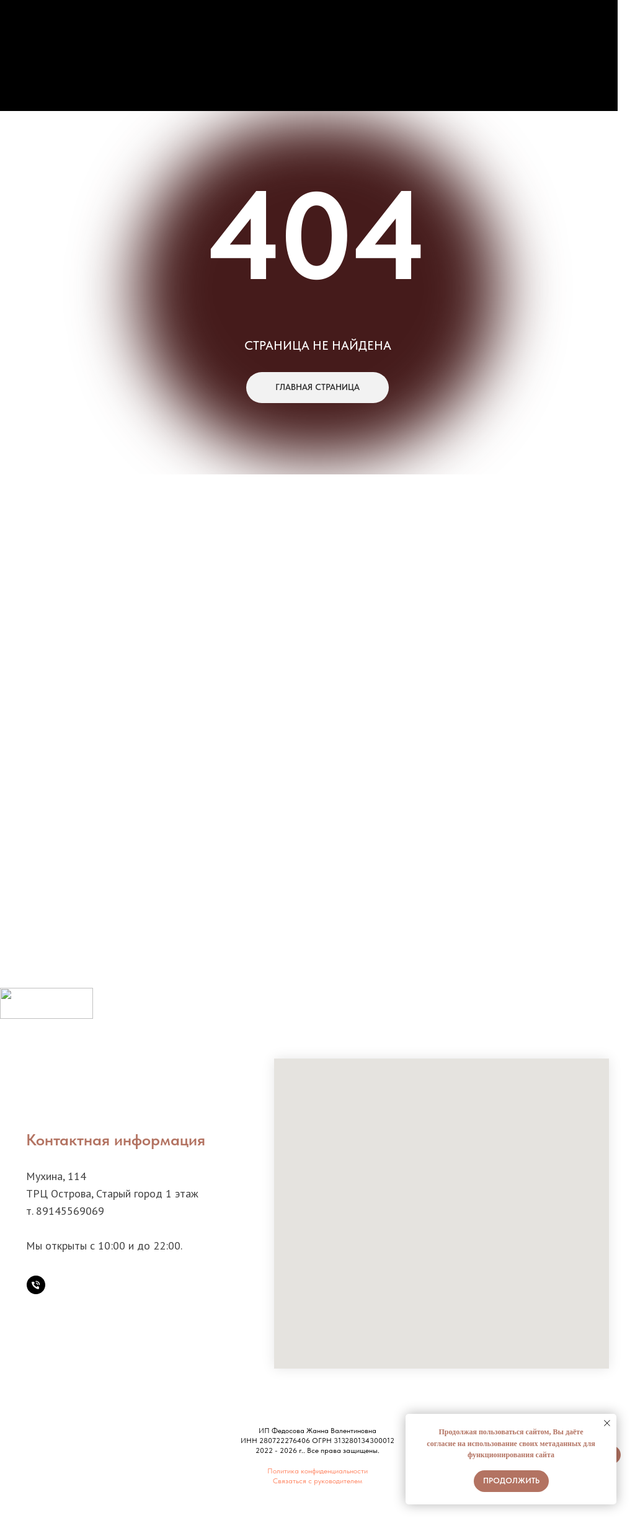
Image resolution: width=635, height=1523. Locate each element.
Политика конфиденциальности (317, 1471)
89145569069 (70, 1211)
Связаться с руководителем (317, 1480)
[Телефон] (36, 1285)
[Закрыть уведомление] (607, 1423)
